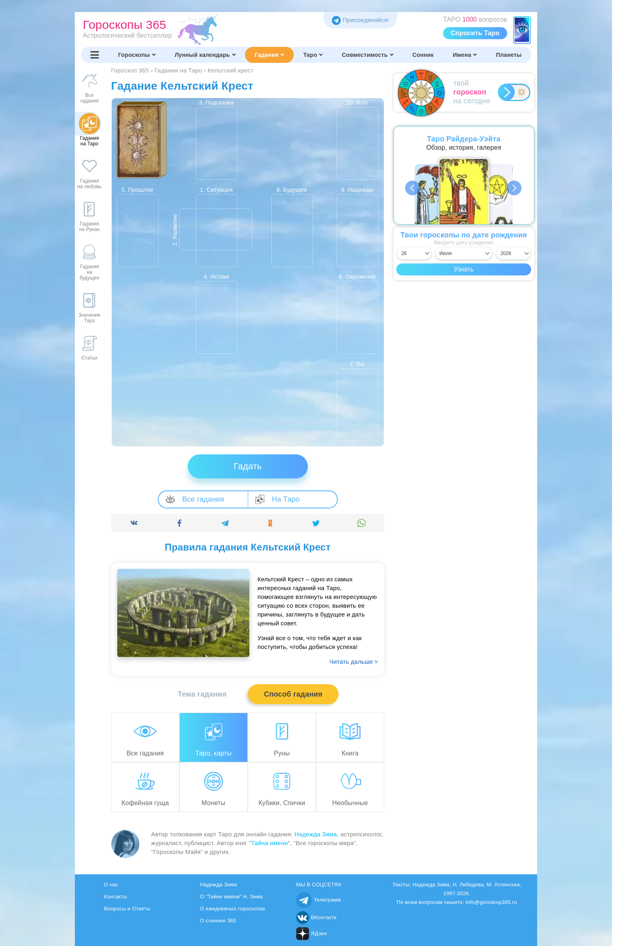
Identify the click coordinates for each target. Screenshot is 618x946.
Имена (465, 55)
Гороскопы (137, 55)
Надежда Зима (316, 834)
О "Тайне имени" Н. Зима (231, 897)
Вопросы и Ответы (127, 909)
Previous (413, 188)
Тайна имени (269, 843)
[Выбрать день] (414, 253)
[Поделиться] (134, 523)
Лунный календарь (205, 55)
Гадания (269, 55)
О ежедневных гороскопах (232, 909)
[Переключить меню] (95, 55)
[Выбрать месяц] (463, 253)
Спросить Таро (475, 33)
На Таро (277, 499)
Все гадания (195, 499)
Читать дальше (353, 661)
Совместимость (367, 55)
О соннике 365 (218, 921)
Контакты (115, 897)
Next (515, 188)
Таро (313, 55)
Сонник (422, 55)
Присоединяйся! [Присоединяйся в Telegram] (360, 19)
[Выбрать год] (513, 253)
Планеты (509, 55)
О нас (111, 885)
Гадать (248, 466)
